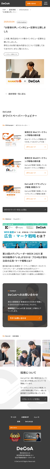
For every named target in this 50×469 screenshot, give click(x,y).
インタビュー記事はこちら (11, 54)
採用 (18, 421)
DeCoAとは (29, 421)
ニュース (36, 417)
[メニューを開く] (45, 3)
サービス (13, 417)
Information (21, 22)
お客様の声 (25, 417)
